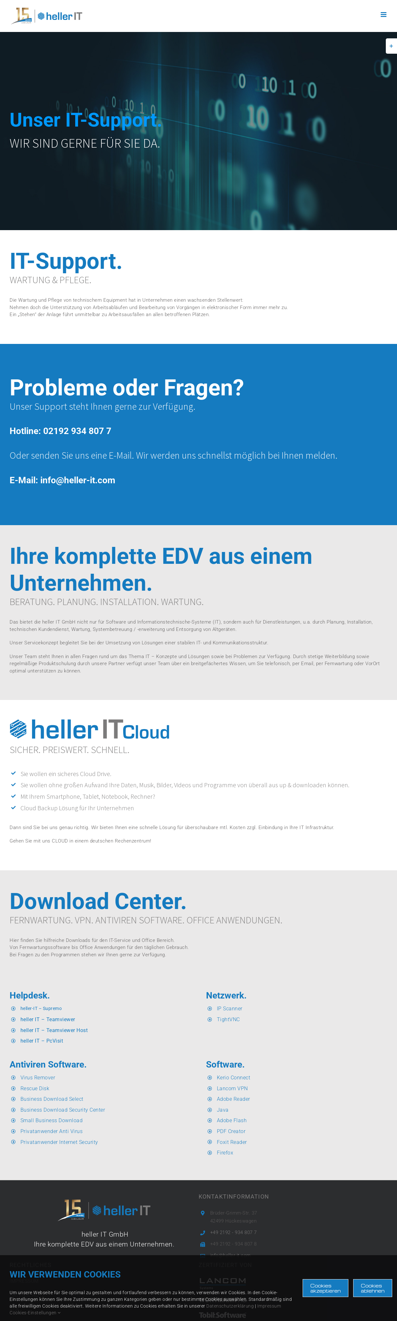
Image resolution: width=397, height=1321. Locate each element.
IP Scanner (229, 1009)
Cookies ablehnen (373, 1288)
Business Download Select (51, 1099)
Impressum (269, 1306)
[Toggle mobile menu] (384, 14)
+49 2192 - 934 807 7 (233, 1232)
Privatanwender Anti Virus (51, 1131)
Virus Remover (37, 1078)
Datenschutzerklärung (230, 1306)
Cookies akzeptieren (325, 1288)
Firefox (225, 1153)
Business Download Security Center (62, 1110)
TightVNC (228, 1019)
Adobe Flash (232, 1120)
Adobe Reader (233, 1099)
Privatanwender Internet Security (59, 1142)
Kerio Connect (233, 1078)
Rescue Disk (35, 1088)
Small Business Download (51, 1120)
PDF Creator (231, 1131)
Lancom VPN (232, 1088)
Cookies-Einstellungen (35, 1312)
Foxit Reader (232, 1142)
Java (223, 1110)
